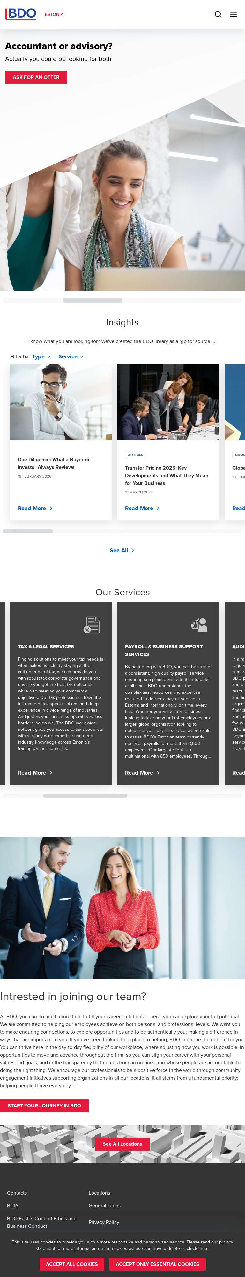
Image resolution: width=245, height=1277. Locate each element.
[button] (36, 77)
